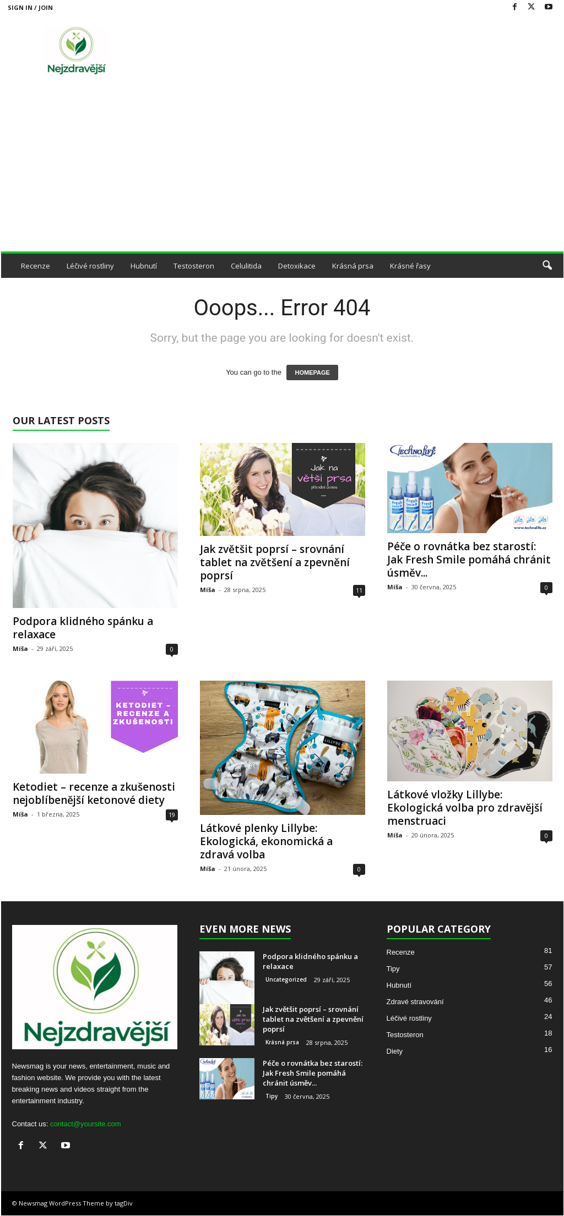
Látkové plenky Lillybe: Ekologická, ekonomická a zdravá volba (266, 841)
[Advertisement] (282, 169)
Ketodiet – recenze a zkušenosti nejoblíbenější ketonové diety (94, 793)
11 (359, 590)
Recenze (35, 266)
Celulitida (246, 266)
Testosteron (193, 266)
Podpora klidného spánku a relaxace (83, 628)
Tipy (271, 1096)
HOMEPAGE (312, 372)
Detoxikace (297, 266)
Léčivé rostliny (90, 266)
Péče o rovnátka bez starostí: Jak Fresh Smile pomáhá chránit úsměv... (469, 559)
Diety (395, 1051)
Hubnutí (144, 266)
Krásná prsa (352, 266)
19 (172, 814)
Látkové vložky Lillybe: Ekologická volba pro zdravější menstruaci (465, 807)
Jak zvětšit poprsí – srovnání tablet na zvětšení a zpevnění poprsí (275, 562)
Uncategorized (286, 979)
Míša (20, 648)
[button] (547, 266)
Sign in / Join (30, 7)
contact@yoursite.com (85, 1124)
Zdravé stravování (415, 1002)
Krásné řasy (410, 266)
